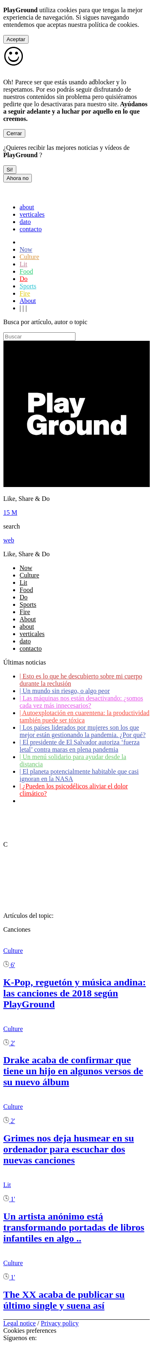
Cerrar (14, 133)
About (28, 300)
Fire (25, 293)
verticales (32, 214)
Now (26, 249)
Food (26, 271)
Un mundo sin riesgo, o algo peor (65, 690)
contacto (31, 229)
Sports (28, 286)
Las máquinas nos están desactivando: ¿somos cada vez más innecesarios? (81, 702)
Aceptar (16, 39)
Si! (10, 170)
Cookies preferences (29, 1330)
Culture (29, 256)
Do (24, 278)
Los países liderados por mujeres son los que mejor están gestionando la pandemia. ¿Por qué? (83, 731)
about (27, 207)
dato (25, 221)
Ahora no (18, 178)
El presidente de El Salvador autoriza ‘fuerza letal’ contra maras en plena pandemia (80, 746)
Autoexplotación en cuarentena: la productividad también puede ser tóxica (84, 716)
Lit (23, 264)
